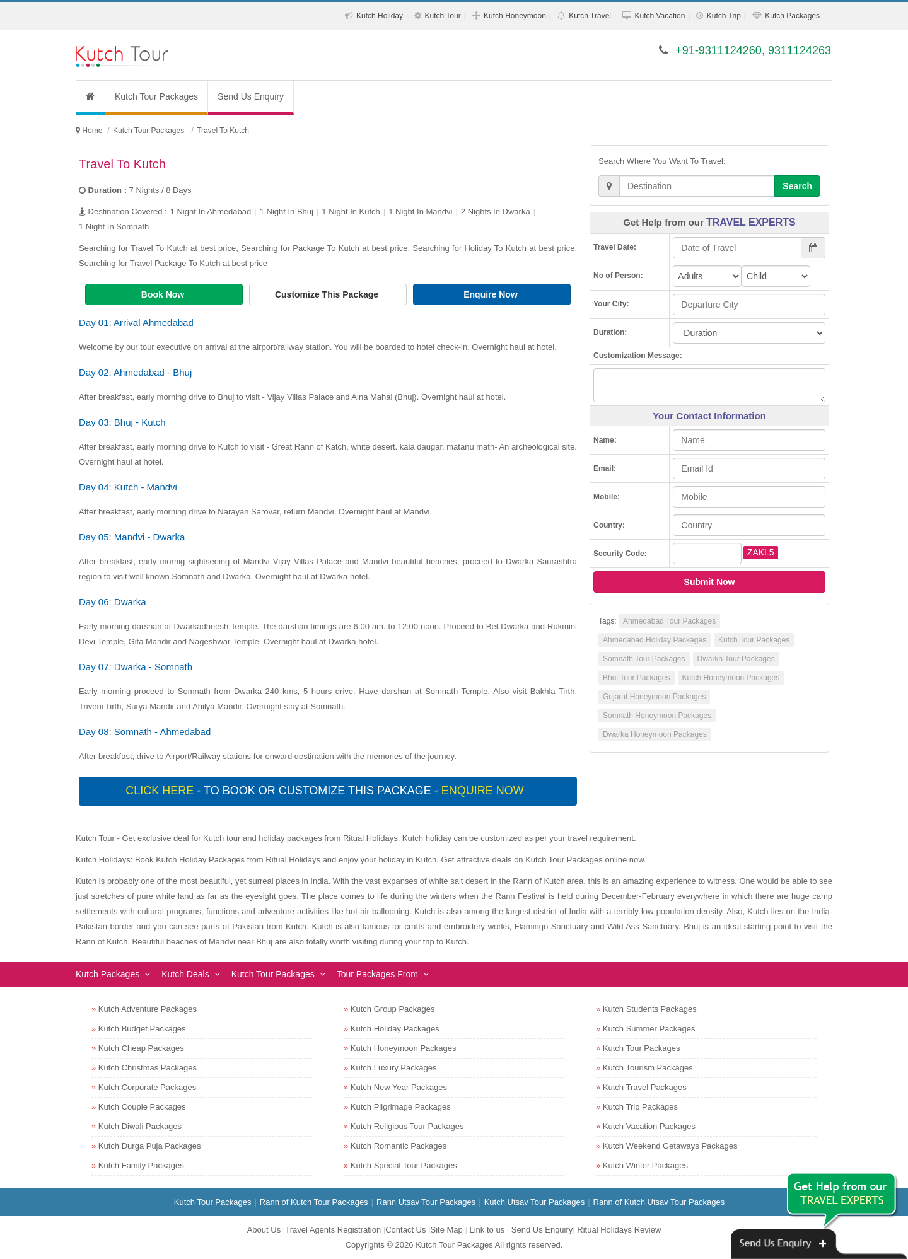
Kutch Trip (724, 15)
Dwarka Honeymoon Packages (655, 734)
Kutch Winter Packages (645, 1165)
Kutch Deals (185, 974)
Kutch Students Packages (650, 1009)
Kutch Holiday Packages (395, 1028)
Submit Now (709, 582)
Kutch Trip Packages (640, 1106)
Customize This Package (328, 294)
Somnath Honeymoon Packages (657, 715)
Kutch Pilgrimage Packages (401, 1106)
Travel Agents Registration (333, 1229)
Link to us (486, 1229)
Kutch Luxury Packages (394, 1067)
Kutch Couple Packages (142, 1106)
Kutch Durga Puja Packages (149, 1146)
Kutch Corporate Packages (147, 1087)
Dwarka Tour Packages (736, 658)
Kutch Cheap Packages (141, 1048)
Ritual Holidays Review (619, 1229)
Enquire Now (491, 294)
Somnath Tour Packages (644, 658)
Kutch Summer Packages (649, 1028)
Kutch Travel (590, 15)
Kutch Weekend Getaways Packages (670, 1146)
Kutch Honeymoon (515, 15)
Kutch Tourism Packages (648, 1067)
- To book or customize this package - (326, 790)
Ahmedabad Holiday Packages (654, 639)
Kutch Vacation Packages (649, 1126)
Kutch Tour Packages (156, 96)
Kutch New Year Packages (399, 1087)
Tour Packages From (377, 974)
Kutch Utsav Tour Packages (534, 1202)
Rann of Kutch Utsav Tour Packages (659, 1202)
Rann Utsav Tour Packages (425, 1202)
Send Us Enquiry (251, 96)
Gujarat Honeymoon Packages (654, 696)
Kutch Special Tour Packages (404, 1165)
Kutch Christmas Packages (147, 1067)
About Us (264, 1229)
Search (797, 186)
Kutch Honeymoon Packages (731, 677)
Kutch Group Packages (393, 1009)
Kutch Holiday (379, 15)
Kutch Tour (442, 15)
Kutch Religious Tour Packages (407, 1126)
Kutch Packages (792, 15)
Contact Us (405, 1229)
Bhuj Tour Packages (636, 677)
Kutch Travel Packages (645, 1087)
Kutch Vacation (659, 15)
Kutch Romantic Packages (398, 1146)
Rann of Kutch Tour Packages (314, 1202)
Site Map (447, 1229)
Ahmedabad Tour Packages (669, 621)
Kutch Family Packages (141, 1165)
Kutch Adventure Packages (147, 1009)
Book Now (164, 294)
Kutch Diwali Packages (140, 1126)
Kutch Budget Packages (142, 1028)
